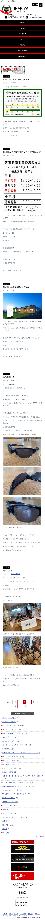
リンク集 (24, 915)
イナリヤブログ (7, 805)
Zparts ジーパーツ (9, 802)
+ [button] (41, 5)
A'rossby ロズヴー (9, 718)
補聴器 (4, 829)
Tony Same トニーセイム (12, 790)
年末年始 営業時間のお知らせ (16, 79)
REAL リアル (7, 772)
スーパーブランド (15, 574)
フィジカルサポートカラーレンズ (14, 817)
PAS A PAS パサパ (9, 764)
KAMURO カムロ (9, 741)
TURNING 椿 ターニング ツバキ (15, 794)
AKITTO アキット (9, 722)
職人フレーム (7, 825)
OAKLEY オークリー (17, 380)
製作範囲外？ (9, 377)
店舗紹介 (30, 914)
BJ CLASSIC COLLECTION (12, 726)
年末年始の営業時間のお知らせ (16, 287)
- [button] (33, 4)
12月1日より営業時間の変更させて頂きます (22, 152)
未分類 (4, 821)
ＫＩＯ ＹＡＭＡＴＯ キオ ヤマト (15, 745)
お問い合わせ (17, 915)
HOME (5, 914)
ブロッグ (37, 914)
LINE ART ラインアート (11, 757)
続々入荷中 (8, 571)
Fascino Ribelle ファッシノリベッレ (15, 733)
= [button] (37, 5)
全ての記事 (40, 836)
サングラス (23, 914)
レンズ (16, 914)
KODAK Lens (7, 749)
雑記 (4, 832)
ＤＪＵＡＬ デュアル (10, 729)
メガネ (11, 914)
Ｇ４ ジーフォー (8, 737)
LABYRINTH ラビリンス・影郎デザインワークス (19, 753)
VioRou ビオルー (8, 798)
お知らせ (13, 82)
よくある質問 (7, 915)
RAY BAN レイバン (10, 768)
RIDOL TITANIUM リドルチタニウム (15, 782)
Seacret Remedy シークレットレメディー (17, 786)
